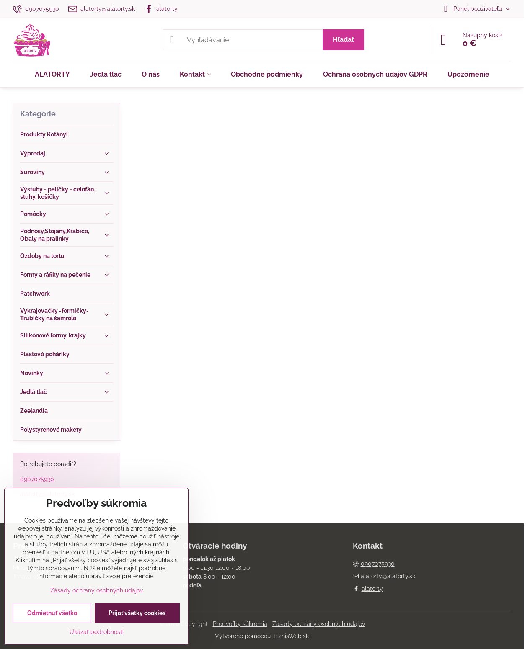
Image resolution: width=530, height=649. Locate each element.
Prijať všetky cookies (137, 613)
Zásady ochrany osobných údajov (318, 624)
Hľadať (343, 40)
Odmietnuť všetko (52, 613)
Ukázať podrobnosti (97, 631)
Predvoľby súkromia (240, 624)
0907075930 (37, 479)
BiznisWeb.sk (291, 636)
